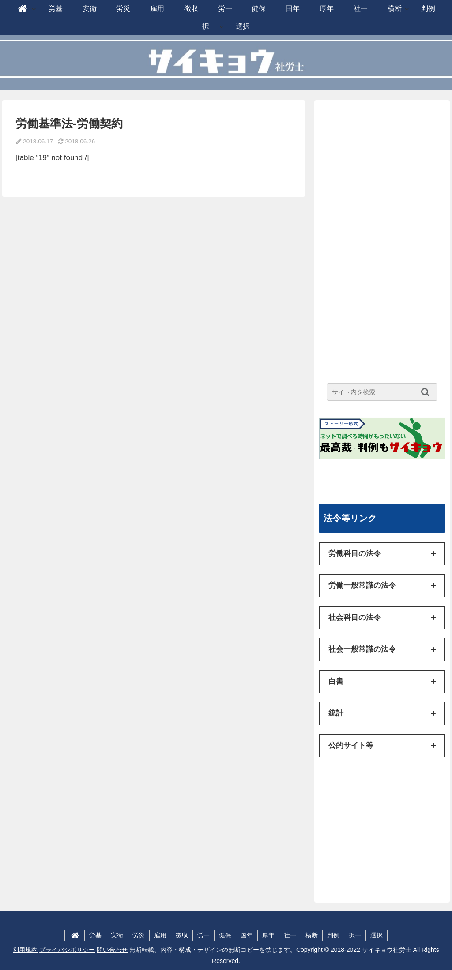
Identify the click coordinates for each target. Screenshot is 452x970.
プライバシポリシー (67, 949)
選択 (376, 935)
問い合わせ (112, 949)
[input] (382, 392)
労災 (138, 935)
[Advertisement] (382, 237)
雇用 (160, 935)
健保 (225, 935)
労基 (95, 935)
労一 (203, 935)
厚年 (268, 935)
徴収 (182, 935)
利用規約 (25, 949)
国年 (247, 935)
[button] (427, 392)
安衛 (117, 935)
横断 (311, 935)
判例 (333, 935)
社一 (290, 935)
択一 (355, 935)
